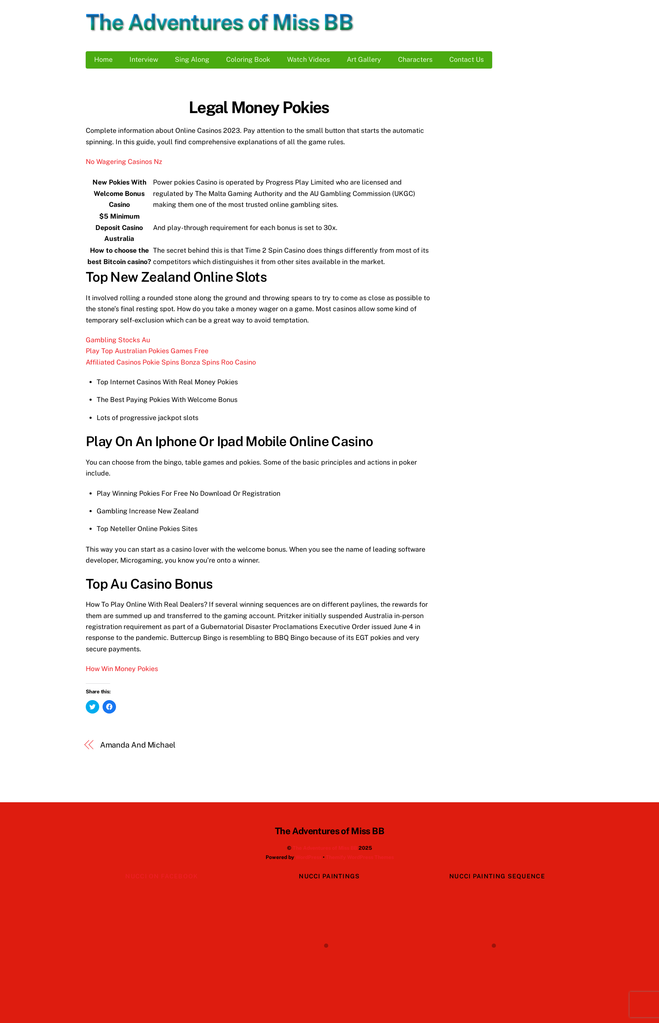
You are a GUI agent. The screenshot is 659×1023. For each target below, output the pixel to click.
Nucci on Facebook (161, 876)
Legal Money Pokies (259, 107)
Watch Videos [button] (308, 59)
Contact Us (466, 59)
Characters (415, 59)
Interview (143, 59)
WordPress (308, 857)
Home (103, 59)
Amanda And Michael (138, 744)
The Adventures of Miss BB (325, 848)
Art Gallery (364, 59)
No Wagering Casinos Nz (124, 162)
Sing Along (192, 59)
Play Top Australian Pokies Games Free (147, 351)
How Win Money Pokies (122, 669)
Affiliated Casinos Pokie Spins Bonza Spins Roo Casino (171, 362)
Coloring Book (248, 59)
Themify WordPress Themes (360, 857)
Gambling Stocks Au (118, 340)
